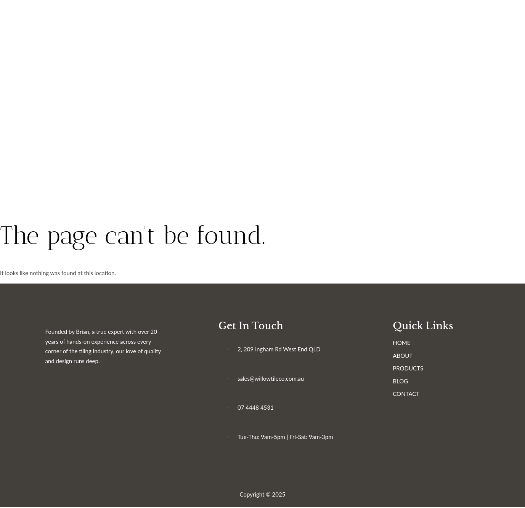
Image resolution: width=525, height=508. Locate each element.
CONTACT (407, 394)
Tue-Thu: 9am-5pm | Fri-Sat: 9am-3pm (286, 437)
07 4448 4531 (256, 408)
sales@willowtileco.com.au (271, 379)
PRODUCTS (409, 368)
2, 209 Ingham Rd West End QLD (279, 349)
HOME (403, 343)
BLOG (401, 381)
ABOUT (404, 356)
